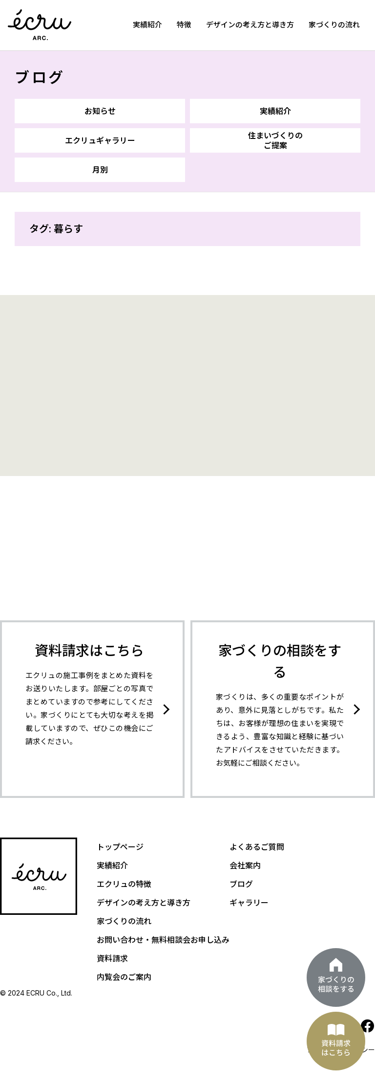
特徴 (184, 24)
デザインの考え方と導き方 (250, 24)
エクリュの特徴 (124, 884)
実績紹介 (147, 24)
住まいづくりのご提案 (275, 140)
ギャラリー (249, 903)
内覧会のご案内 (124, 977)
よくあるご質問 (256, 847)
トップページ (120, 847)
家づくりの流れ (334, 24)
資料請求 (112, 958)
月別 (100, 170)
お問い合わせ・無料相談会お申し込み (163, 940)
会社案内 (245, 865)
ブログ (40, 77)
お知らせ (100, 111)
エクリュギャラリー (100, 140)
